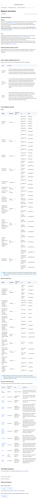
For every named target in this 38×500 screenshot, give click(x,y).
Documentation (4, 7)
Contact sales (10, 490)
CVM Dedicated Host (12, 7)
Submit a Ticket (17, 490)
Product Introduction (21, 7)
